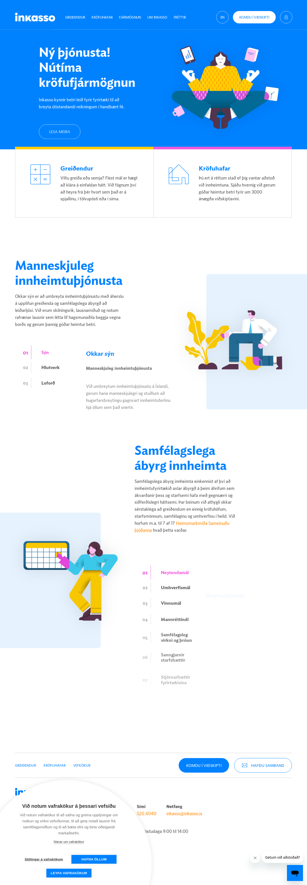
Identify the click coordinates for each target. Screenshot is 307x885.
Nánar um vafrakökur (69, 842)
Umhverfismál (175, 597)
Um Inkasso (157, 14)
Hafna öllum (94, 859)
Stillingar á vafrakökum (44, 859)
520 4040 (146, 809)
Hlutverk (50, 377)
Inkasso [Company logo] (35, 13)
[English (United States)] (222, 14)
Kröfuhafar (102, 14)
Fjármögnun (130, 14)
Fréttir (180, 14)
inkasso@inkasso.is (184, 809)
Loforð (48, 400)
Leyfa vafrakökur (69, 873)
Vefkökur (81, 761)
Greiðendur (75, 14)
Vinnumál (171, 620)
